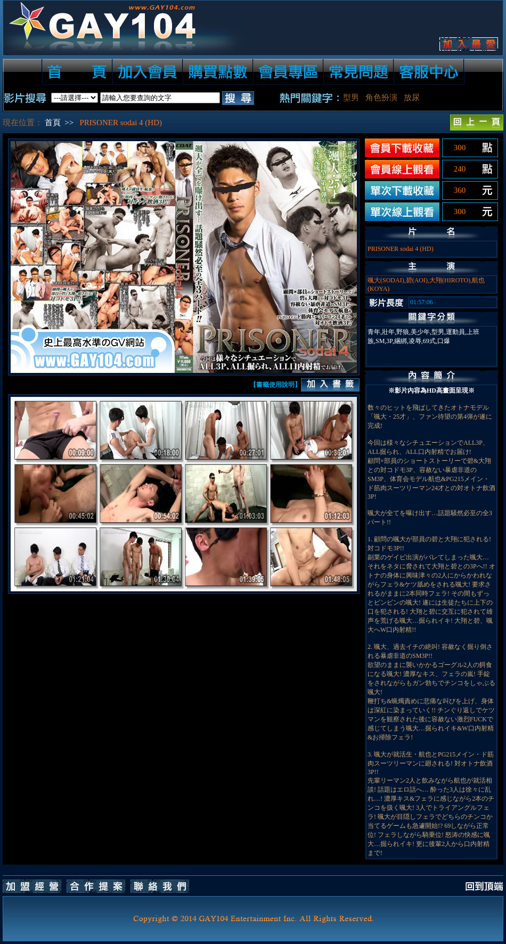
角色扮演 (381, 97)
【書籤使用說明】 (275, 384)
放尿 (412, 97)
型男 (351, 97)
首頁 (53, 122)
